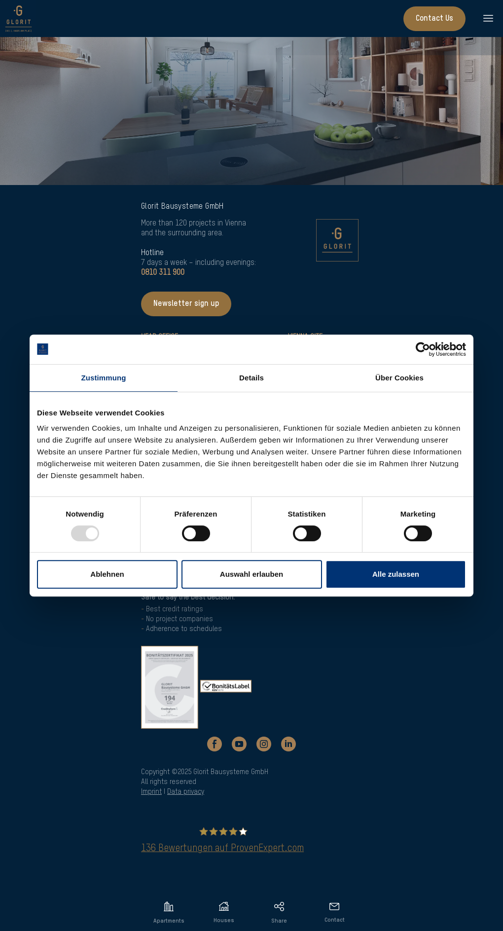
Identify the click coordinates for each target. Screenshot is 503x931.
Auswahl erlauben (251, 574)
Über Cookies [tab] (399, 377)
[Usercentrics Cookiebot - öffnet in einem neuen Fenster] (423, 349)
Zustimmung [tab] (103, 377)
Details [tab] (251, 377)
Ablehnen (107, 574)
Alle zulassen (395, 574)
